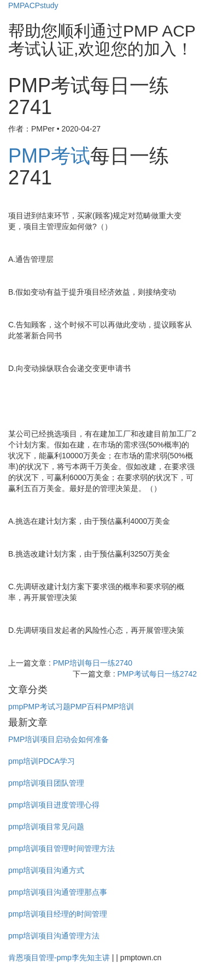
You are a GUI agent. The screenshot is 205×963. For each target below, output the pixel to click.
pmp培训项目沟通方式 (46, 870)
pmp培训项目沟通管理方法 (53, 935)
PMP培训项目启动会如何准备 (58, 739)
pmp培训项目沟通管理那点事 (57, 892)
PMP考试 (49, 156)
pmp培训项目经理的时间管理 (57, 914)
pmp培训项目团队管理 (46, 783)
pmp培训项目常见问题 (46, 826)
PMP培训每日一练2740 (92, 663)
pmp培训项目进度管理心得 (53, 804)
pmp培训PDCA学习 (41, 761)
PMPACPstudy (33, 5)
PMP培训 (118, 706)
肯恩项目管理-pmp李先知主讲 (59, 957)
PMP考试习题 (46, 706)
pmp (15, 706)
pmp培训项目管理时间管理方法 (61, 848)
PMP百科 (86, 706)
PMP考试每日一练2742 (157, 673)
